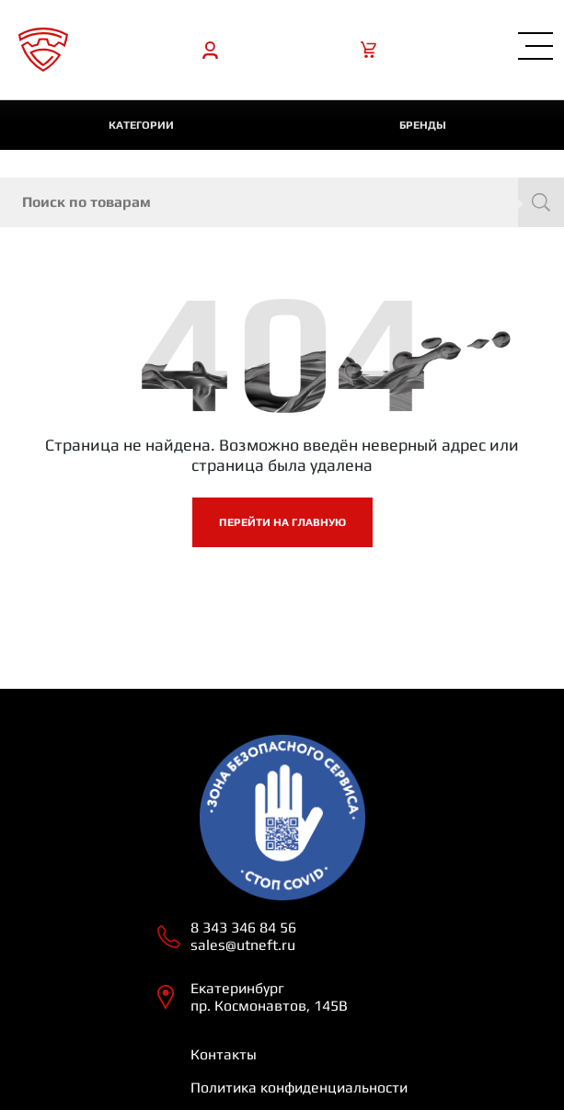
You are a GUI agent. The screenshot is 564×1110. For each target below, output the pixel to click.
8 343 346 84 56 (243, 927)
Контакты (223, 1054)
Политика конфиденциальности (299, 1087)
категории (141, 125)
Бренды (422, 125)
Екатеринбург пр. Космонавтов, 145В (269, 996)
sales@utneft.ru (242, 945)
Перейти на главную (282, 522)
